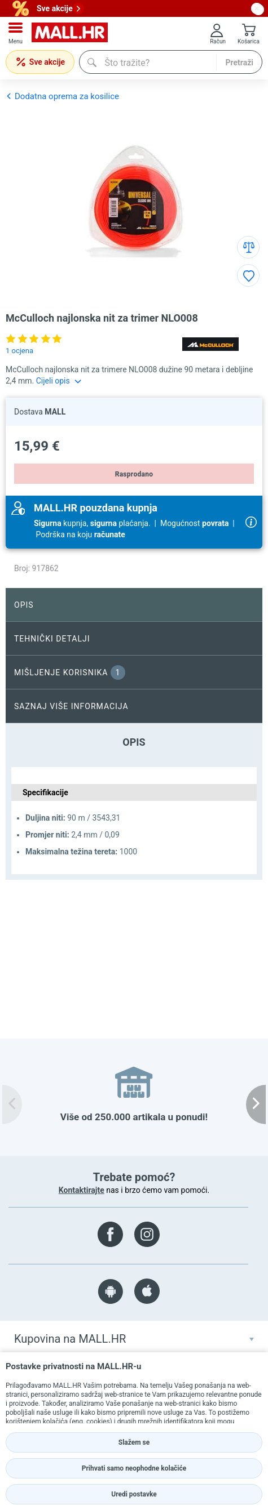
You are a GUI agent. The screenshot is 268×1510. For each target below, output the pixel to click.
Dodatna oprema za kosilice (62, 96)
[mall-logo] (70, 33)
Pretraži (239, 62)
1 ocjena (19, 350)
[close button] (256, 8)
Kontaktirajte (81, 1190)
